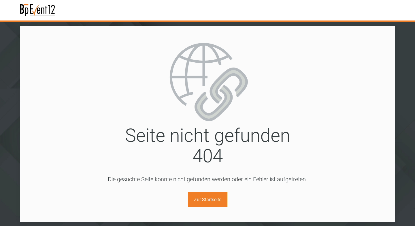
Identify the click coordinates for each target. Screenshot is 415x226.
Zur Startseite (207, 199)
